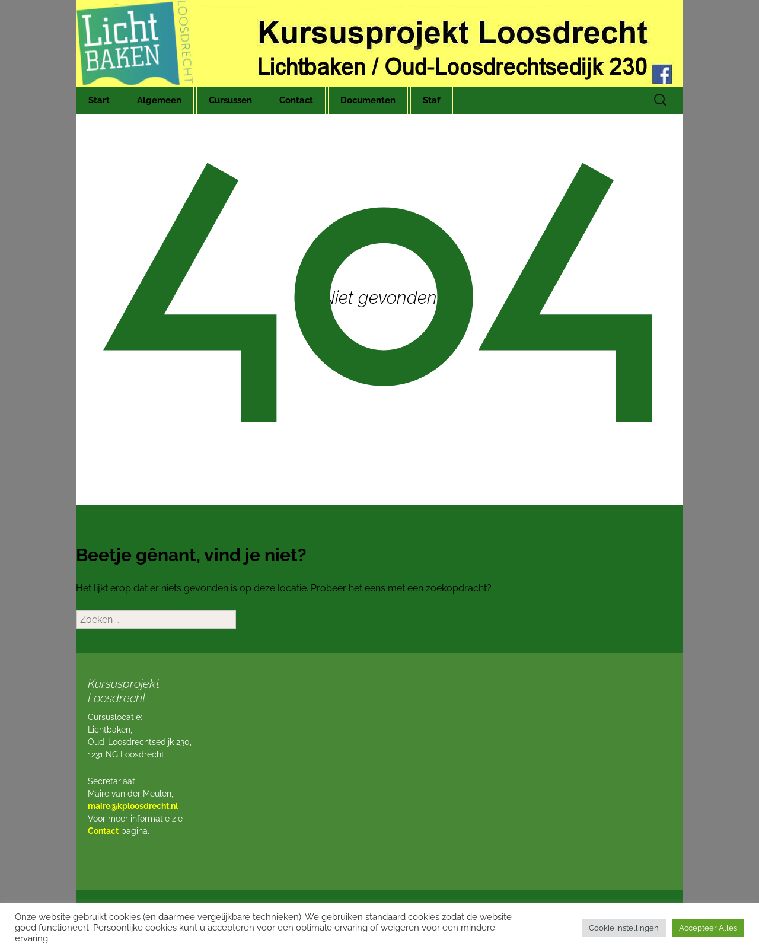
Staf (432, 100)
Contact (296, 100)
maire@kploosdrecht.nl (133, 806)
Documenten (368, 100)
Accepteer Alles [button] (708, 928)
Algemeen (159, 100)
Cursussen (230, 100)
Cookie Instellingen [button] (624, 928)
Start (99, 100)
